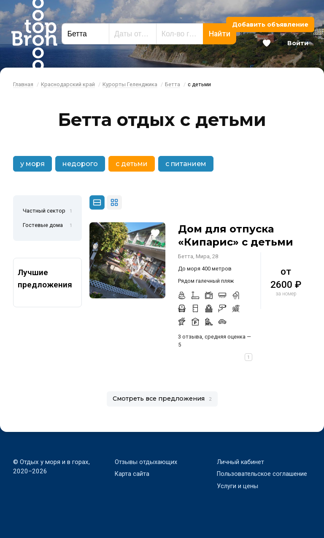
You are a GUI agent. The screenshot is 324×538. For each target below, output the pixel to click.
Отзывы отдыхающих (147, 462)
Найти (219, 34)
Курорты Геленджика (130, 84)
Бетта (172, 84)
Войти (297, 43)
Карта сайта (132, 474)
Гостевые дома (47, 225)
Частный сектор (47, 211)
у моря (32, 164)
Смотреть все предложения (162, 398)
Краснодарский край (68, 84)
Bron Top (34, 34)
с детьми (132, 164)
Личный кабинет (241, 462)
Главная (23, 84)
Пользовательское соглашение (263, 474)
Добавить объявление (270, 24)
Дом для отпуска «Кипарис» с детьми (235, 235)
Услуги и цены (238, 486)
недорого (80, 164)
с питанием (185, 164)
